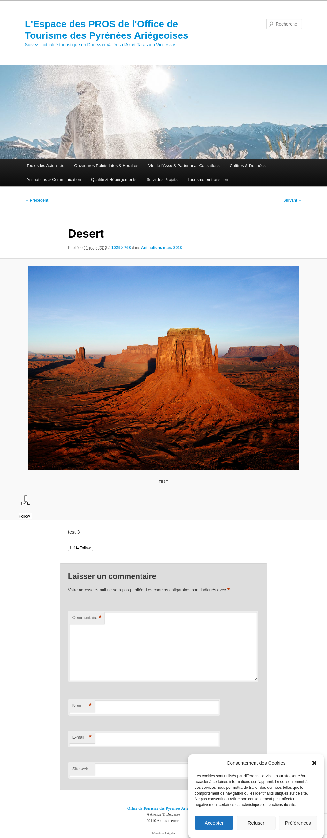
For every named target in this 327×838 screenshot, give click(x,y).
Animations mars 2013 (161, 247)
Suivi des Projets (162, 179)
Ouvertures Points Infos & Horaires (106, 165)
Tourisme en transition (207, 179)
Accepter (214, 823)
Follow (80, 548)
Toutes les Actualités (45, 165)
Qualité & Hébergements (113, 179)
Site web (80, 768)
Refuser (256, 823)
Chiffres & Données (248, 165)
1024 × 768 (121, 247)
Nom (82, 706)
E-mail (82, 737)
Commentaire (87, 617)
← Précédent (36, 200)
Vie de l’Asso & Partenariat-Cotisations (184, 165)
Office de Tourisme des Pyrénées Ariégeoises (163, 808)
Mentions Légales (164, 833)
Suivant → (293, 200)
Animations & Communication (54, 179)
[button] (314, 763)
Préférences (298, 823)
